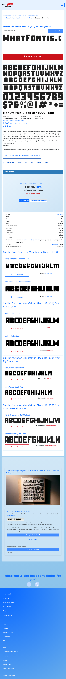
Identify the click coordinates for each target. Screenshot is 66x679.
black (19, 162)
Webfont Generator (33, 549)
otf (26, 162)
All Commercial (31, 16)
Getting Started (8, 632)
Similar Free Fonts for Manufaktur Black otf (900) (31, 252)
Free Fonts (6, 637)
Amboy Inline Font (12, 336)
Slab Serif (60, 214)
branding (37, 240)
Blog (4, 611)
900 (32, 162)
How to (5, 628)
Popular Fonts (7, 664)
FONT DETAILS (17, 274)
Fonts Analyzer (8, 615)
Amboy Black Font (12, 313)
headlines (25, 240)
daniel (39, 162)
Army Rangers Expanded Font (17, 259)
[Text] (25, 31)
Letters (5, 656)
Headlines (55, 244)
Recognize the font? (33, 535)
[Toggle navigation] (62, 5)
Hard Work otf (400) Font (15, 434)
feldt (46, 162)
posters (31, 240)
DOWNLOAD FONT (33, 56)
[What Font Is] (7, 5)
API (4, 641)
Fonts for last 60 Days (10, 652)
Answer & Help (11, 515)
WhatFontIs (8, 16)
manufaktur (10, 162)
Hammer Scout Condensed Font (18, 282)
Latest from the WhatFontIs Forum (18, 511)
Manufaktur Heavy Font (14, 368)
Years (5, 660)
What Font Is (7, 594)
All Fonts (18, 16)
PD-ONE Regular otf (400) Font (17, 415)
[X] (37, 584)
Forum (5, 647)
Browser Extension (9, 602)
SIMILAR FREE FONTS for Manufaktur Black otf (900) (22, 156)
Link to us (6, 598)
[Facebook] (29, 584)
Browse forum (33, 539)
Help (4, 624)
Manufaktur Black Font (14, 387)
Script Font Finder (9, 668)
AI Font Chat (7, 607)
